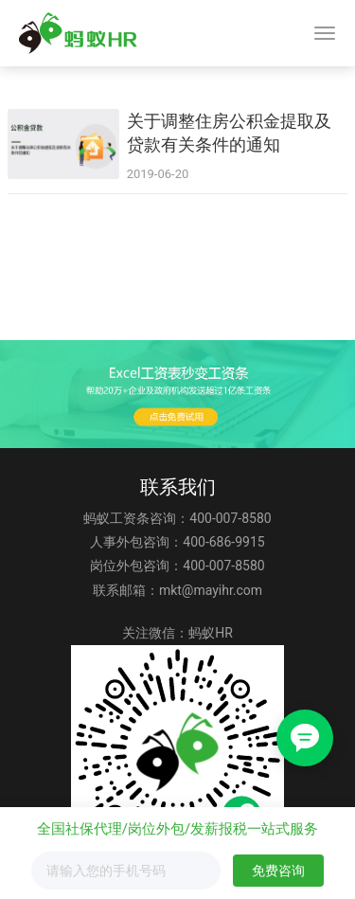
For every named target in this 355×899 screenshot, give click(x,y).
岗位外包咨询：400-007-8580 (177, 565)
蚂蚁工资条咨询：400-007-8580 (177, 518)
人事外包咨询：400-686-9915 (177, 541)
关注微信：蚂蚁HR (177, 632)
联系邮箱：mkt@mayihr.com (177, 590)
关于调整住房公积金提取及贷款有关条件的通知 (229, 132)
